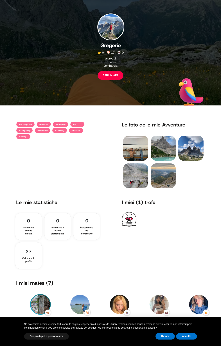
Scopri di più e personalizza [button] (46, 336)
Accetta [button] (186, 336)
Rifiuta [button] (165, 336)
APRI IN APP (110, 75)
